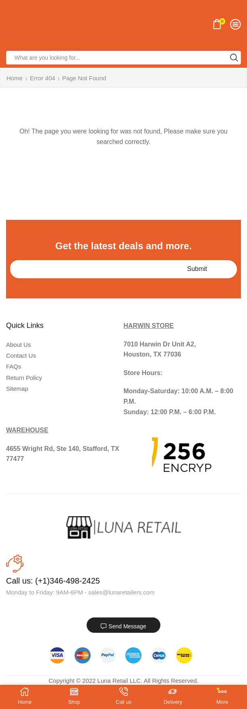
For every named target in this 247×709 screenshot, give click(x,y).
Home (14, 78)
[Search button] (234, 57)
